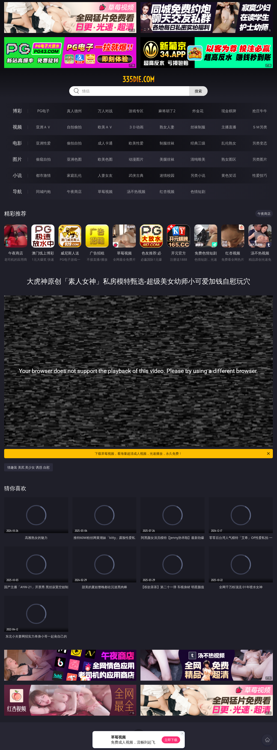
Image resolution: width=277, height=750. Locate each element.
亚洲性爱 (43, 143)
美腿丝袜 (167, 159)
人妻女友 (105, 175)
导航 (17, 191)
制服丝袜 (167, 143)
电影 (17, 143)
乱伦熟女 (228, 143)
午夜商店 (74, 191)
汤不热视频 (136, 191)
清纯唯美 (198, 159)
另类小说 (198, 175)
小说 (17, 175)
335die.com (138, 79)
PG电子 (43, 110)
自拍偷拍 (74, 127)
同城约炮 (43, 191)
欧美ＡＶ (105, 127)
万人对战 (105, 110)
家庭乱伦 (74, 175)
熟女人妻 (167, 127)
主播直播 (228, 127)
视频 (17, 127)
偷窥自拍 (43, 159)
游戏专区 (136, 110)
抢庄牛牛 (259, 110)
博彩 (17, 111)
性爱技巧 (259, 175)
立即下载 (170, 740)
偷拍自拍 (74, 143)
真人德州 (74, 110)
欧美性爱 (136, 143)
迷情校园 (167, 175)
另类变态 (259, 143)
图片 (17, 159)
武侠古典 (136, 175)
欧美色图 (105, 159)
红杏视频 (167, 191)
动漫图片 (136, 159)
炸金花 (197, 110)
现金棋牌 (228, 110)
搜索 (198, 91)
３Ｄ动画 (136, 127)
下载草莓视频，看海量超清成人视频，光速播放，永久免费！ (182, 453)
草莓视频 (105, 191)
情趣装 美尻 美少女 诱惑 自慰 (28, 467)
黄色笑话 (228, 175)
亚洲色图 (74, 159)
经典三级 (198, 143)
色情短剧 (198, 191)
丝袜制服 (198, 127)
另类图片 (259, 159)
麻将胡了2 (166, 110)
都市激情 (43, 175)
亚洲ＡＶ (43, 127)
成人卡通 (105, 143)
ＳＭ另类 (259, 127)
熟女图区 (228, 159)
